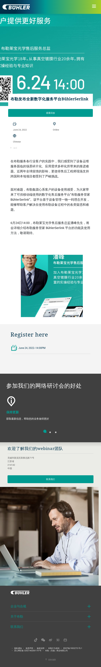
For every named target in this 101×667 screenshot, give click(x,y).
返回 (13, 148)
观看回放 (50, 112)
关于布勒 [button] (17, 616)
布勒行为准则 (53, 648)
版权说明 (40, 648)
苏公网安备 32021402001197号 (27, 650)
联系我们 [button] (17, 627)
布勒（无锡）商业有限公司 (56, 650)
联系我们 (50, 479)
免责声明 (29, 648)
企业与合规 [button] (18, 606)
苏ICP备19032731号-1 (72, 648)
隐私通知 (18, 648)
